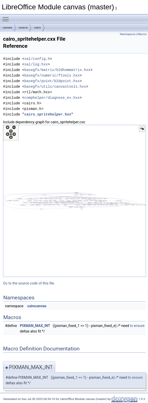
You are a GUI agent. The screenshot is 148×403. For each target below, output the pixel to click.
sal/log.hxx (36, 64)
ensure (139, 326)
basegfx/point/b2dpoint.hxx (52, 81)
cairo (37, 27)
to (131, 326)
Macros (142, 34)
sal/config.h (37, 58)
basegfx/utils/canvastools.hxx (55, 86)
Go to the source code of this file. (29, 283)
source (23, 27)
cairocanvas (36, 306)
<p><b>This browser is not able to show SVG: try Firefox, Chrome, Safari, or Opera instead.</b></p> (74, 201)
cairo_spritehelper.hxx (47, 114)
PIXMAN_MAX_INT (35, 326)
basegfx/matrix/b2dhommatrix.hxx (57, 69)
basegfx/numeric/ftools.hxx (52, 75)
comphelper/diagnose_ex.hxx (52, 97)
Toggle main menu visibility (7, 16)
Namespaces (128, 34)
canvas (7, 27)
